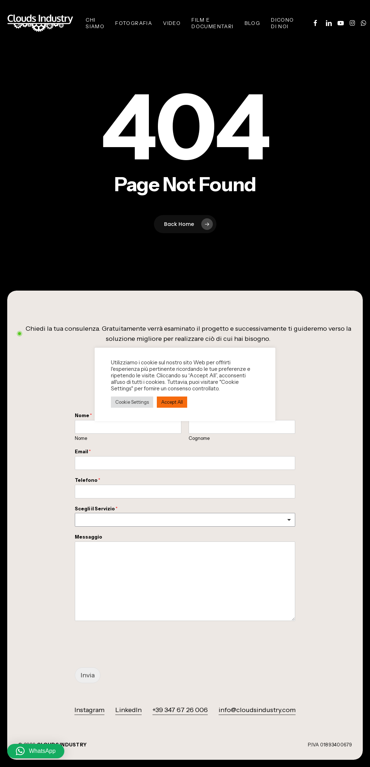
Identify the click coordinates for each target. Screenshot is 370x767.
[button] (35, 751)
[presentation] (130, 655)
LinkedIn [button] (128, 710)
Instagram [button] (89, 710)
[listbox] (185, 520)
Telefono (87, 480)
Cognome (199, 438)
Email (83, 451)
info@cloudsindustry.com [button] (257, 710)
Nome (81, 438)
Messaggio (88, 537)
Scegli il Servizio (96, 508)
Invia (88, 675)
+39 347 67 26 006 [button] (180, 710)
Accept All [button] (172, 402)
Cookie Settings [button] (132, 402)
